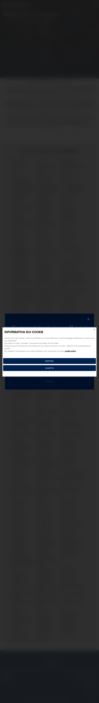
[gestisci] (49, 361)
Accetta (49, 368)
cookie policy (70, 351)
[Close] (94, 329)
